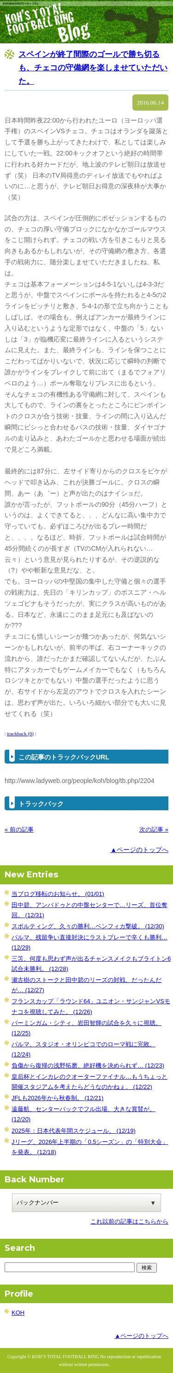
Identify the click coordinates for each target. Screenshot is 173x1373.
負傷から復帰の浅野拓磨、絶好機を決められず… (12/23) (88, 1065)
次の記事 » (153, 829)
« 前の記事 (19, 829)
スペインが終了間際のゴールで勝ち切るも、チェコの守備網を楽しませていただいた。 (92, 68)
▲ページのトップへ (139, 849)
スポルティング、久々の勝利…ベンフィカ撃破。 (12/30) (88, 926)
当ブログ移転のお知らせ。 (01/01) (58, 893)
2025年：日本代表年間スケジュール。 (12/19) (74, 1130)
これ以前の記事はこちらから (129, 1221)
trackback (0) (20, 733)
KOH (18, 1312)
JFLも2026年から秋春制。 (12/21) (57, 1097)
